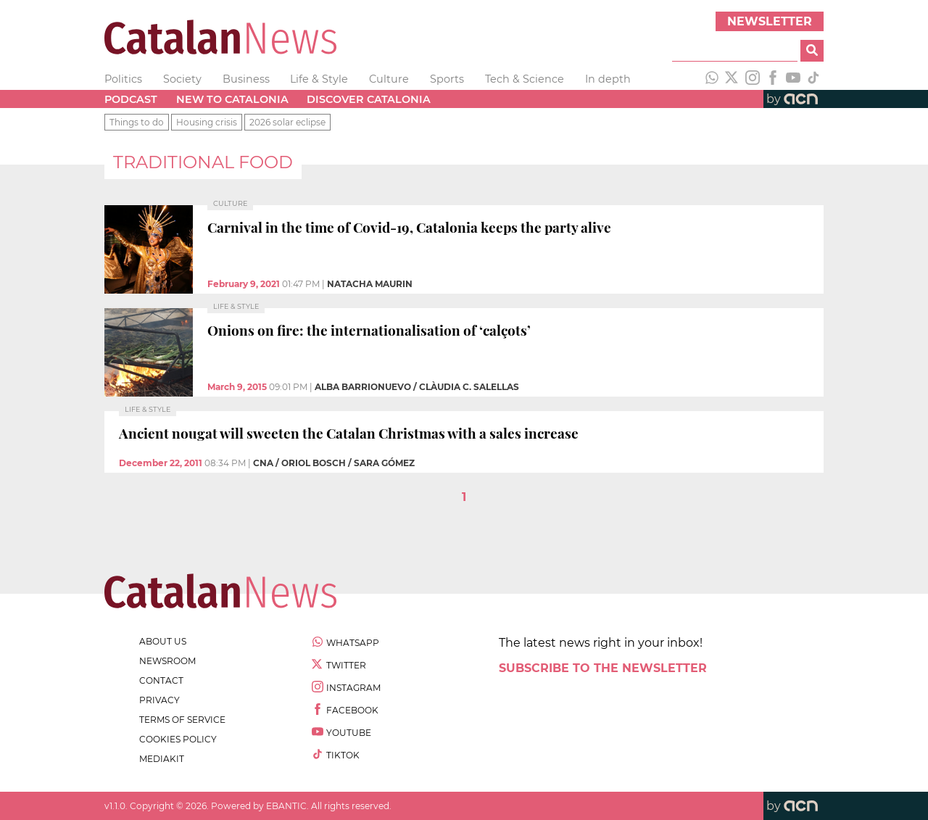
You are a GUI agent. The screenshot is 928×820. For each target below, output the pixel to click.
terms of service (182, 719)
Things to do (136, 122)
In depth (608, 79)
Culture (389, 79)
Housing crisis (206, 122)
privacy (159, 700)
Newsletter (769, 21)
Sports (447, 79)
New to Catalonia (232, 99)
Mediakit (161, 758)
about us (162, 641)
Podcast (130, 99)
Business (246, 79)
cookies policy (178, 739)
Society (182, 79)
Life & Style (319, 79)
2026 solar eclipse (287, 122)
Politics (123, 79)
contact (161, 680)
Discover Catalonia (369, 99)
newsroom (167, 660)
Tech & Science (524, 79)
